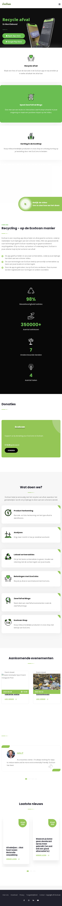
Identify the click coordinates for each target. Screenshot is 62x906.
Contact (42, 895)
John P (20, 753)
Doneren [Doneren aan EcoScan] (11, 450)
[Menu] (59, 4)
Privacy (22, 895)
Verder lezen (11, 859)
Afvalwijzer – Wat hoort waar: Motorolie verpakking (14, 851)
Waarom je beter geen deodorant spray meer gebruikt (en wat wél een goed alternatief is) (44, 844)
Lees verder (9, 699)
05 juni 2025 (52, 823)
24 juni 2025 (22, 823)
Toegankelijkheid (31, 895)
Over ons (6, 895)
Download (14, 895)
